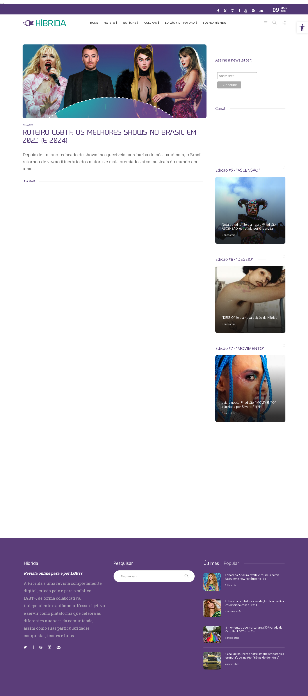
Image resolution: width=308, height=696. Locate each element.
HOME (94, 22)
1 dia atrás (230, 585)
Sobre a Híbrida (214, 22)
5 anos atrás (228, 413)
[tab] (211, 563)
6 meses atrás (232, 637)
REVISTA (109, 22)
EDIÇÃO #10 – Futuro (180, 22)
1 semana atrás (233, 611)
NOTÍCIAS (129, 22)
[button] (302, 27)
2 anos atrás (228, 234)
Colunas (150, 22)
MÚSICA (28, 125)
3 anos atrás (228, 324)
